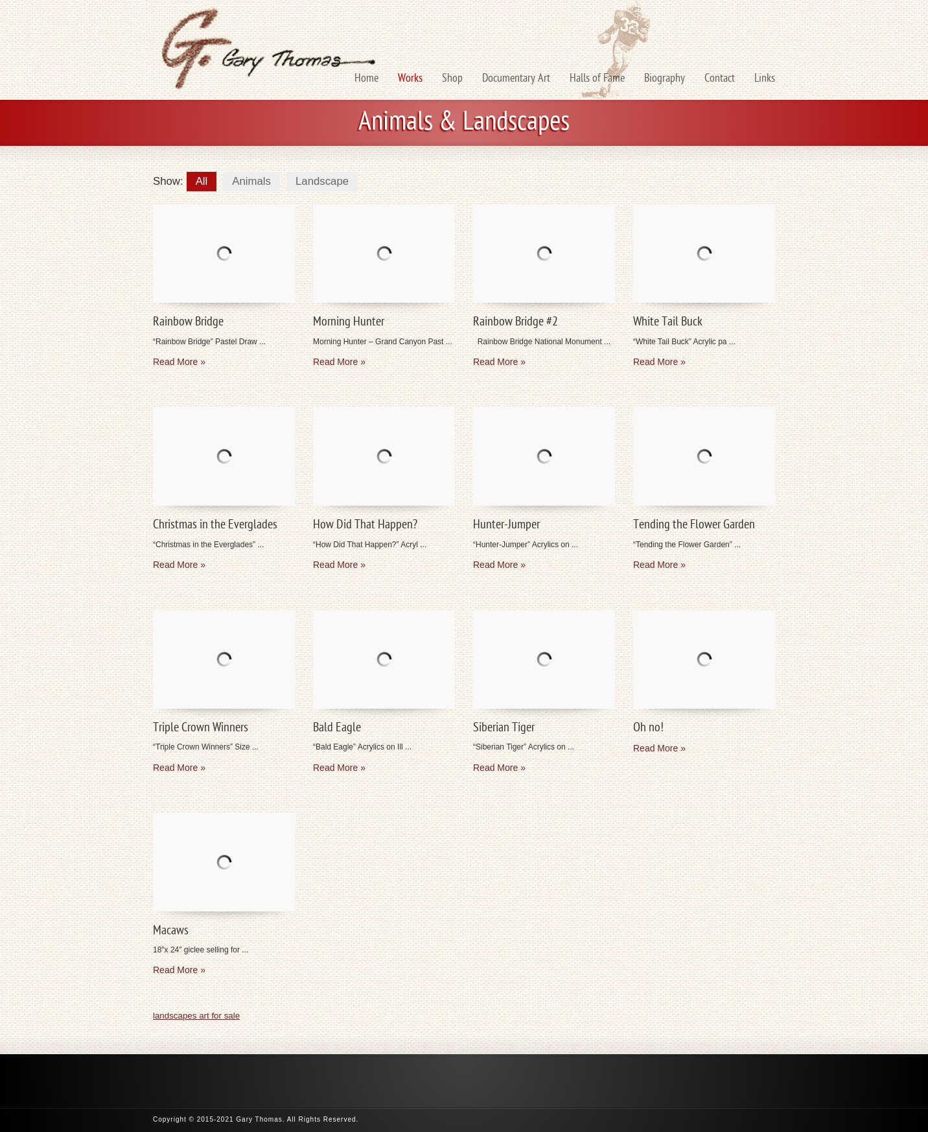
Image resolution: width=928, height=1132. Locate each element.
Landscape (322, 181)
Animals (251, 181)
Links (764, 78)
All (202, 181)
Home (366, 78)
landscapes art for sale (196, 1015)
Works (410, 78)
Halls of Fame (597, 78)
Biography (664, 78)
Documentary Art (516, 78)
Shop (452, 78)
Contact (719, 78)
